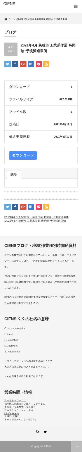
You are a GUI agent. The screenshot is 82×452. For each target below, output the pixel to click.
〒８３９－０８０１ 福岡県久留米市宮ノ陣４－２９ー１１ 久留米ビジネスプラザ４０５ (24, 403)
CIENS (47, 446)
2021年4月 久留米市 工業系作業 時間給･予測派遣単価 (36, 217)
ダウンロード (23, 155)
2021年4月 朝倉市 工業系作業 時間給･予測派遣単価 (35, 220)
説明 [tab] (13, 174)
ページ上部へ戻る (76, 446)
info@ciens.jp (11, 413)
